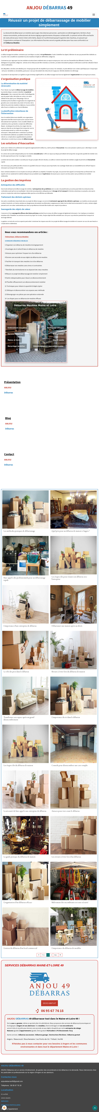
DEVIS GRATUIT (49, 1003)
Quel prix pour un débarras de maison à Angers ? (71, 531)
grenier (19, 1023)
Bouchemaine (29, 1039)
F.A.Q (71, 1031)
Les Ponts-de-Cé (42, 1039)
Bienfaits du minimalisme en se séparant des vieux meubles (27, 270)
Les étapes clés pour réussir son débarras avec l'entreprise (69, 578)
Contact (9, 454)
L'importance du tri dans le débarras (66, 717)
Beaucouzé (18, 1039)
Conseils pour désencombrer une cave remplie (70, 765)
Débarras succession (26, 1035)
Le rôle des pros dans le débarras (16, 672)
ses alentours (30, 1026)
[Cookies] (4, 1107)
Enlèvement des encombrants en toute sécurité (70, 902)
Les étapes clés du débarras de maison (18, 765)
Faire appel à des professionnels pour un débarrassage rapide (24, 579)
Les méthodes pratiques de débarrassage (19, 531)
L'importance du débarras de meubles (66, 948)
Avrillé (60, 1039)
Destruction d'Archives (57, 1035)
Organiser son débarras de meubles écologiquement (24, 245)
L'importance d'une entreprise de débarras (20, 626)
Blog (8, 418)
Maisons (10, 1031)
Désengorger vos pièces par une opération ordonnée (25, 294)
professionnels (19, 1072)
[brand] (6, 14)
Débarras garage (41, 1035)
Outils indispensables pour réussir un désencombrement (26, 278)
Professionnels (62, 1031)
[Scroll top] (94, 1107)
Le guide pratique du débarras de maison (19, 857)
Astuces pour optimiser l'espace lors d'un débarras (23, 253)
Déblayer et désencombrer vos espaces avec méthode (26, 290)
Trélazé (53, 1039)
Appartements (25, 1031)
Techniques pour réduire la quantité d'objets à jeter (24, 286)
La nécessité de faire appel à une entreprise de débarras (25, 811)
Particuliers (51, 1031)
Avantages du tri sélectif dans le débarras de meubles (25, 249)
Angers (10, 1039)
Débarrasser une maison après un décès (67, 626)
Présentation (12, 382)
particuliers (8, 1072)
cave (12, 1023)
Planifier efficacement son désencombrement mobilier (26, 282)
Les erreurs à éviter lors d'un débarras (66, 857)
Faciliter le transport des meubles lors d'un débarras (24, 261)
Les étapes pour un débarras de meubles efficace (24, 298)
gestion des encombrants (47, 1070)
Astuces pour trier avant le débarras (66, 811)
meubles (41, 1026)
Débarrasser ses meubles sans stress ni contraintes (24, 265)
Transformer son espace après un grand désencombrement (19, 718)
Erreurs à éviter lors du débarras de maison (68, 672)
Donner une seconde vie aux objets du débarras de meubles (26, 257)
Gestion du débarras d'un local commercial (20, 948)
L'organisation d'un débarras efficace (18, 902)
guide (16, 1031)
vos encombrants (66, 1026)
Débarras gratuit (73, 1035)
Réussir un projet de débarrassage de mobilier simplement (26, 274)
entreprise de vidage (73, 1028)
